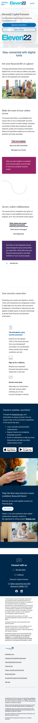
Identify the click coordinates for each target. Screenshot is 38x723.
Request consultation (19, 25)
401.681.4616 (21, 570)
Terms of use (9, 666)
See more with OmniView (18, 146)
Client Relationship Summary (13, 662)
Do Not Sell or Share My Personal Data (16, 678)
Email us (20, 575)
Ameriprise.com (9, 654)
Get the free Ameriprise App (20, 692)
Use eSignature (18, 234)
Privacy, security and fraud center (14, 670)
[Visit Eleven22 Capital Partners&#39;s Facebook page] (16, 591)
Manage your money (18, 150)
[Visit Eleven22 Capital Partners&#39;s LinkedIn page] (21, 591)
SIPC (17, 715)
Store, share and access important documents (18, 224)
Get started (8, 509)
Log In (32, 3)
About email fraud (10, 674)
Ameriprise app (17, 415)
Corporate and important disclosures (15, 658)
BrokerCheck (32, 701)
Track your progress (18, 141)
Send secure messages (18, 229)
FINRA (11, 715)
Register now (30, 519)
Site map (7, 682)
